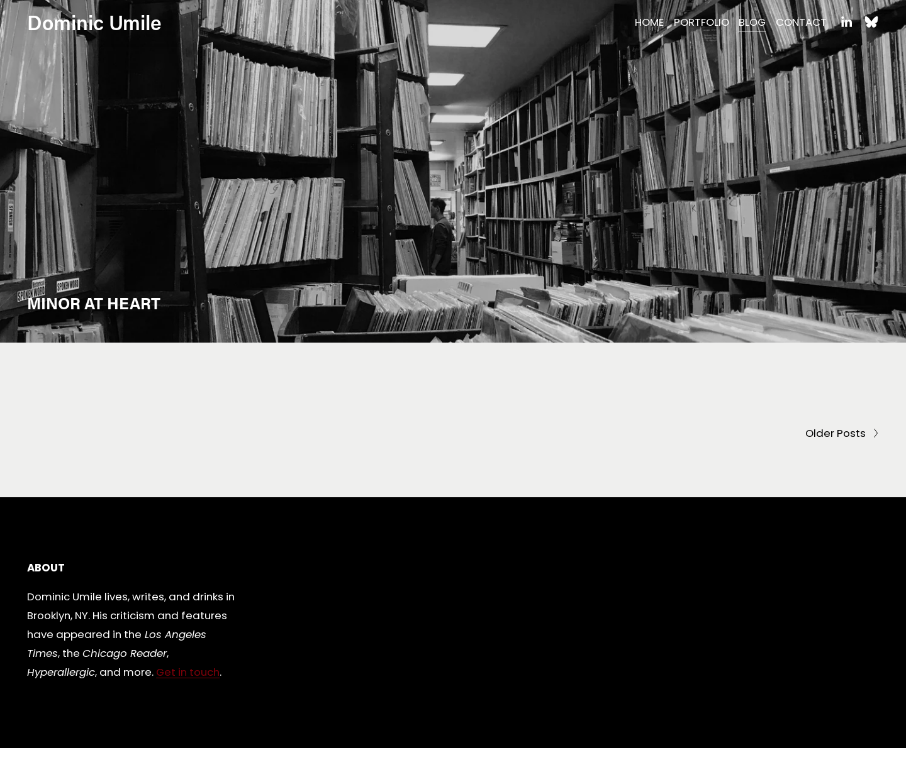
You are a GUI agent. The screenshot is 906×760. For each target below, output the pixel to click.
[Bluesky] (871, 22)
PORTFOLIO (701, 22)
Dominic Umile (94, 22)
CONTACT (801, 22)
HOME (649, 22)
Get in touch (188, 672)
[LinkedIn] (846, 22)
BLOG (752, 22)
